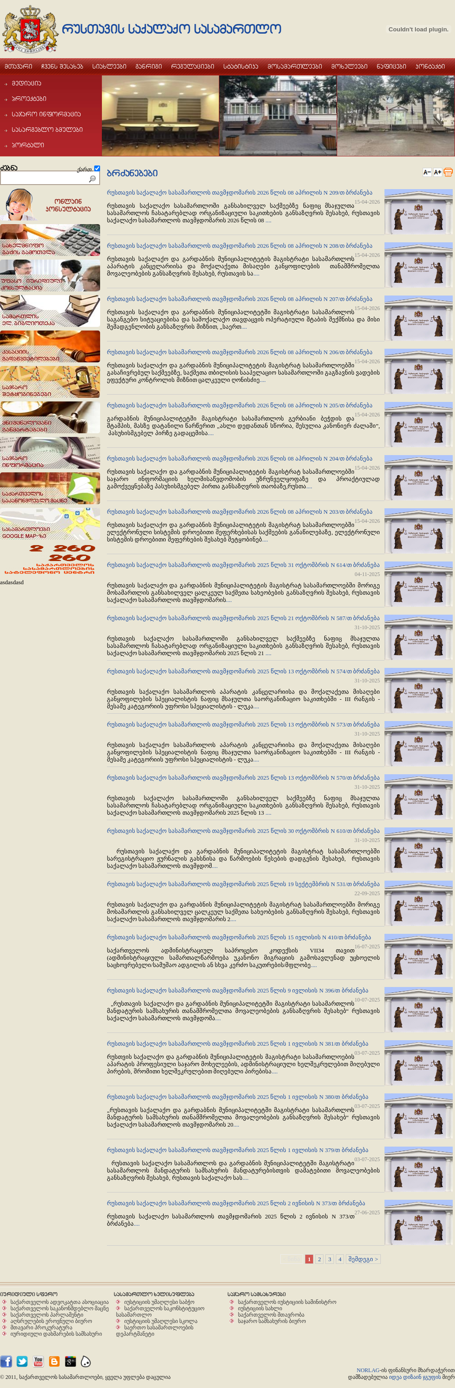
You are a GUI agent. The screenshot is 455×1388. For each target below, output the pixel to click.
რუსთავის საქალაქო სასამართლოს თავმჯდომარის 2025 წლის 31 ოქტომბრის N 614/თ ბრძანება (243, 564)
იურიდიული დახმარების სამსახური (56, 1334)
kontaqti (430, 66)
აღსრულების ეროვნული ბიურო (51, 1321)
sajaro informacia (43, 114)
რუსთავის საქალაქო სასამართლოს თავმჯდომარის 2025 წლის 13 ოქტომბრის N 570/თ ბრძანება (243, 777)
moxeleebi (349, 66)
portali (24, 145)
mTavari (18, 66)
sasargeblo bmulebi (44, 129)
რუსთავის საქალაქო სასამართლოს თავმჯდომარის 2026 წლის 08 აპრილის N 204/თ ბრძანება (240, 458)
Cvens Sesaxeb (62, 66)
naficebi (391, 66)
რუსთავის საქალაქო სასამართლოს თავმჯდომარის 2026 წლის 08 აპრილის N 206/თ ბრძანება (240, 352)
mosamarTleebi (295, 66)
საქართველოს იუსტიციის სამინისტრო (287, 1302)
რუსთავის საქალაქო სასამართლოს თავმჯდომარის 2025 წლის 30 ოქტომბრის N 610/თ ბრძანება (243, 830)
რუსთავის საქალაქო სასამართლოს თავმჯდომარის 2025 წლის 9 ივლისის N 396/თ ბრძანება (238, 990)
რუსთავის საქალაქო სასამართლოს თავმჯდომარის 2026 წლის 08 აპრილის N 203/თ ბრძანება (240, 511)
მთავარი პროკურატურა (41, 1327)
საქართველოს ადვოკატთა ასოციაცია (59, 1302)
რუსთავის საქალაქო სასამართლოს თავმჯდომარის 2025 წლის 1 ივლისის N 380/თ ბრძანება (238, 1096)
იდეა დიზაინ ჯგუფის (415, 1377)
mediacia (23, 83)
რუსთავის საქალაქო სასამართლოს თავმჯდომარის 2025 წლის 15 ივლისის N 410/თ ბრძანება (239, 937)
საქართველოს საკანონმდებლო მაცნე (59, 1308)
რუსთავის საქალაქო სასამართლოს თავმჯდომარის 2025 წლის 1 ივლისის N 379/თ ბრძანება (238, 1150)
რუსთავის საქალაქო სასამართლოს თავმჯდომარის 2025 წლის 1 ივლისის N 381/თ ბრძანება (238, 1043)
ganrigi (149, 66)
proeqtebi (25, 98)
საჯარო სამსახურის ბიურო (272, 1321)
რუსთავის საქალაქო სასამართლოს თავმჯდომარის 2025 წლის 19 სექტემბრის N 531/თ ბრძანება (243, 884)
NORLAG (368, 1370)
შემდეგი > (363, 1259)
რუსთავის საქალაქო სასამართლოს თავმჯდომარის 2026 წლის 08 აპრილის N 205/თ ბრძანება (240, 405)
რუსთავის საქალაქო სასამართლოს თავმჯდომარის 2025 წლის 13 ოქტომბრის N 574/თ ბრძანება (243, 671)
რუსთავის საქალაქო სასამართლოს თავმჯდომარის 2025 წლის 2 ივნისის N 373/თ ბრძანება (236, 1203)
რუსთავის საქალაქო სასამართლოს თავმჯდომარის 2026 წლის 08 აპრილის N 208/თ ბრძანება (240, 245)
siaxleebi (109, 66)
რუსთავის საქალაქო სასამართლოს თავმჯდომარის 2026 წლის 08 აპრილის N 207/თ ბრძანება (240, 299)
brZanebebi (132, 173)
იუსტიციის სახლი (260, 1308)
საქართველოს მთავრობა (271, 1315)
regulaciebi (192, 66)
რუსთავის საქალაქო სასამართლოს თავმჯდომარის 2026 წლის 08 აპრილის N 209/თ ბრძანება (240, 192)
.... (269, 220)
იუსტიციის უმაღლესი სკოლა (160, 1321)
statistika (240, 66)
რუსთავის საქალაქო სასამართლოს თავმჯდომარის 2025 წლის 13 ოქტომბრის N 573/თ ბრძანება (243, 724)
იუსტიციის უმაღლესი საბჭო (159, 1302)
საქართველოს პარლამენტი (46, 1315)
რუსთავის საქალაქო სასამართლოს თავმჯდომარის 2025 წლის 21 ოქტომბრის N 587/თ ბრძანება (243, 618)
